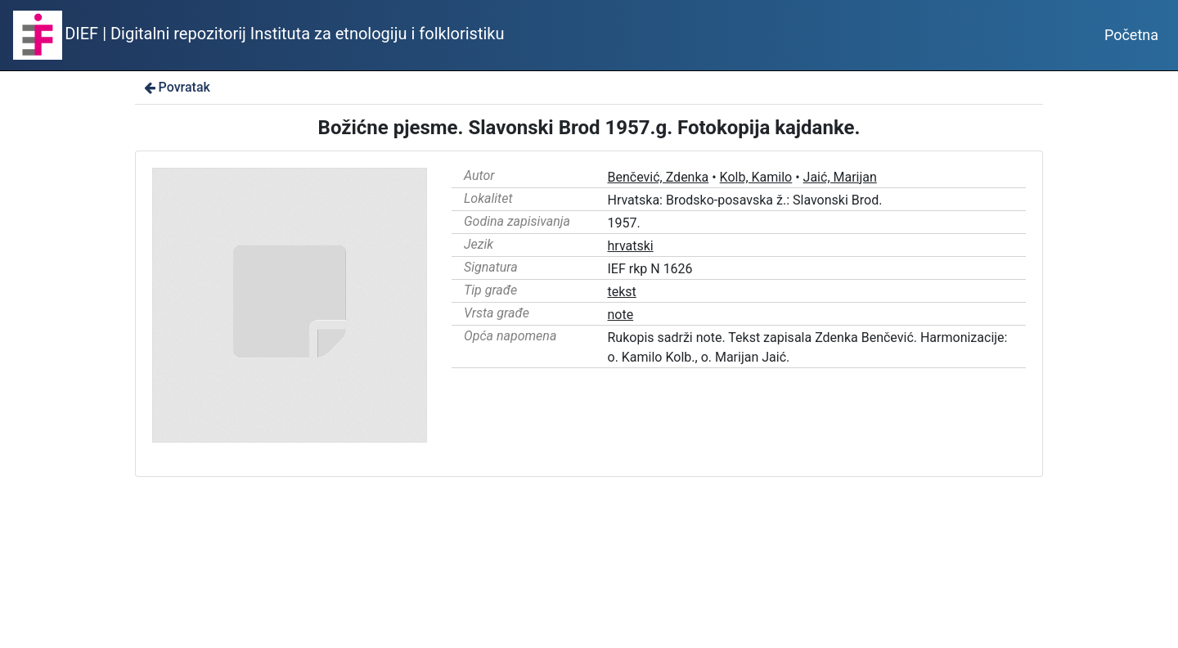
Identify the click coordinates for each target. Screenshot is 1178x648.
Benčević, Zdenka (658, 177)
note (621, 314)
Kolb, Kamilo (756, 177)
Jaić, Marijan (840, 177)
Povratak (176, 87)
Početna (1131, 34)
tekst (622, 291)
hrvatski (631, 246)
